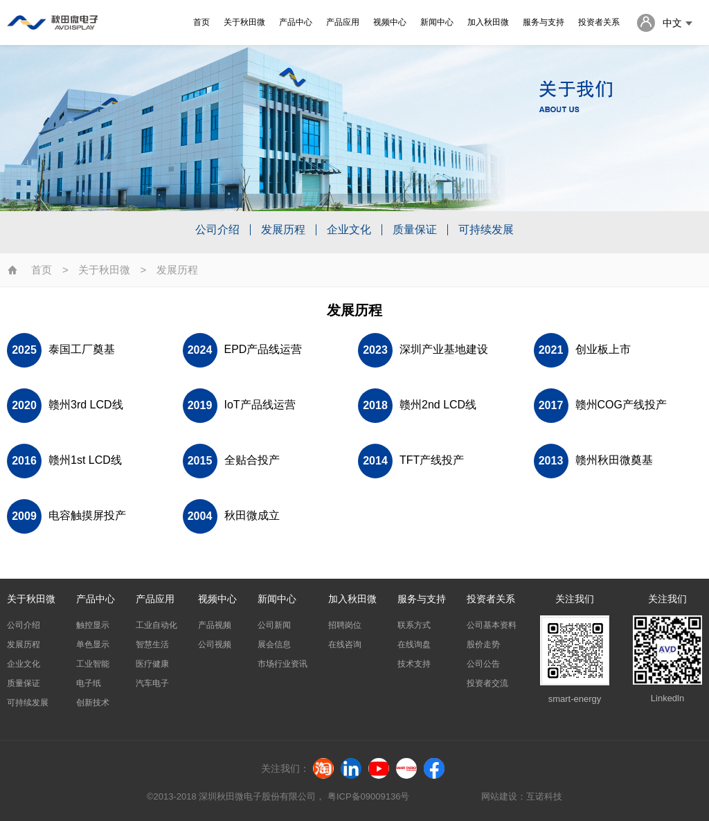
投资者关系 (600, 22)
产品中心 (297, 22)
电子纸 (88, 683)
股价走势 (483, 644)
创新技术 (92, 702)
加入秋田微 (489, 22)
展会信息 (274, 644)
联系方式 (414, 625)
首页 (203, 22)
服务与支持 (545, 22)
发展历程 (283, 229)
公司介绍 (217, 229)
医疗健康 (152, 664)
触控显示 (92, 625)
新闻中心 (438, 22)
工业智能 (92, 664)
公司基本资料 (492, 625)
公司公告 (483, 664)
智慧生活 (152, 644)
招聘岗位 (344, 625)
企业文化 (349, 229)
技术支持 (414, 664)
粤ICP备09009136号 (368, 796)
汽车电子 (152, 683)
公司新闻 (274, 625)
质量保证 (415, 229)
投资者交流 (487, 683)
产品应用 (344, 22)
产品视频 (214, 625)
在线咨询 (344, 644)
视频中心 (391, 22)
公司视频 (214, 644)
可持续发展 (486, 229)
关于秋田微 (246, 22)
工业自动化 (156, 625)
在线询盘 (414, 644)
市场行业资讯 (282, 664)
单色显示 (92, 644)
